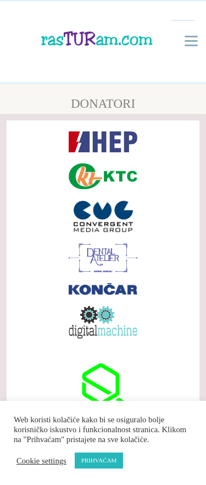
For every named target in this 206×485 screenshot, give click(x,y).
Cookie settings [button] (41, 460)
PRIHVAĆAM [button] (99, 460)
